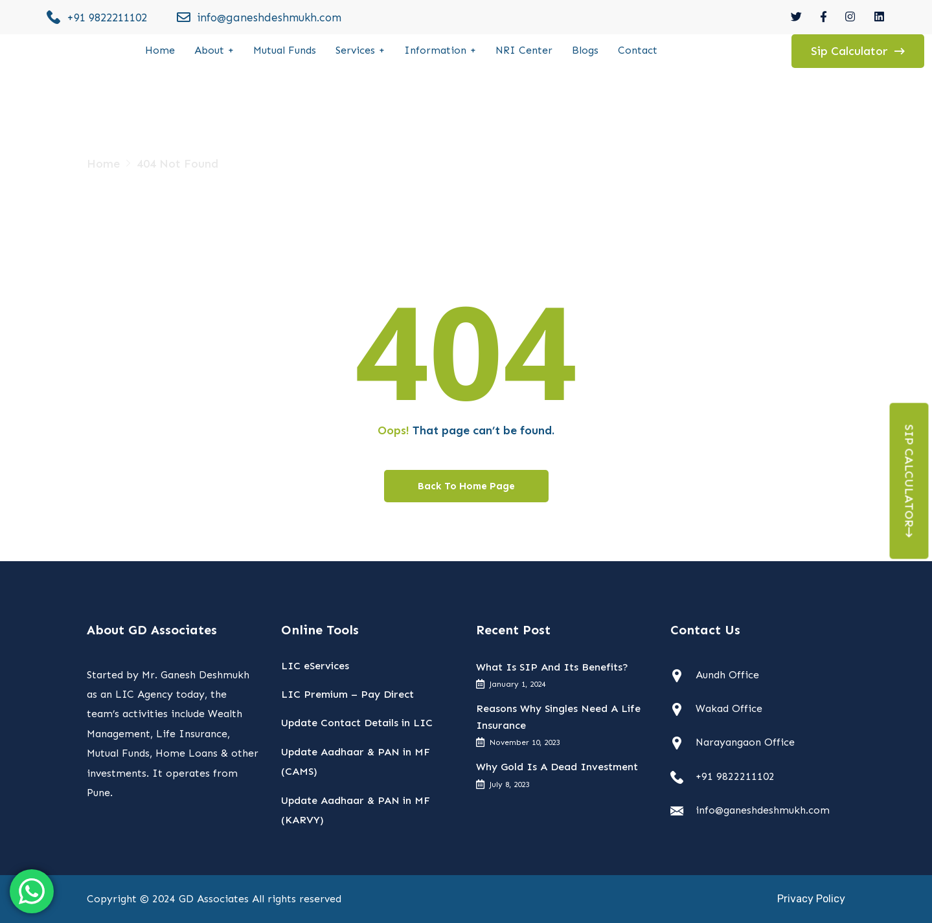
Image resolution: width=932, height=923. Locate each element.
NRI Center (523, 50)
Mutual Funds (284, 50)
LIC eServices (315, 666)
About (209, 50)
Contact (637, 50)
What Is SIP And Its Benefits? (552, 667)
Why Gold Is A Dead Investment (557, 767)
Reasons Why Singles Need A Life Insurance (558, 716)
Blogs (585, 50)
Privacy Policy (811, 899)
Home (160, 50)
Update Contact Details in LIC (357, 723)
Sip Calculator (909, 481)
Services (355, 50)
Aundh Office (727, 675)
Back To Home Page (466, 486)
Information (435, 50)
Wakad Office (729, 708)
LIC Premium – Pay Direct (347, 694)
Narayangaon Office (745, 742)
